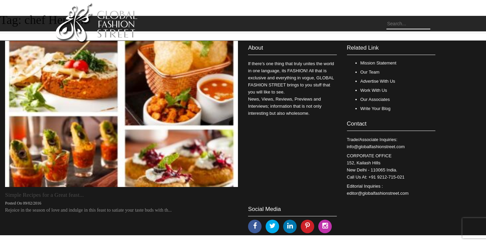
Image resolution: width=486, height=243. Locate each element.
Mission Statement (378, 62)
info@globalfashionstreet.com (376, 146)
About (255, 48)
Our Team (370, 72)
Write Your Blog (375, 108)
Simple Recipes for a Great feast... (44, 195)
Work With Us (373, 90)
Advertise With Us (377, 81)
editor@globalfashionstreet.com (378, 193)
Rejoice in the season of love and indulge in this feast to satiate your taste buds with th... (88, 210)
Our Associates (375, 99)
